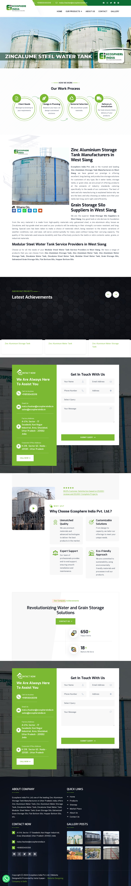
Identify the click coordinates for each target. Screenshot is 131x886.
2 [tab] (122, 49)
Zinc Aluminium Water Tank (62, 349)
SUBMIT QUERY (87, 437)
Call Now (25, 458)
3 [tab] (122, 53)
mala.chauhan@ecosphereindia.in (73, 3)
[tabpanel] (65, 42)
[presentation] (78, 429)
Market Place (76, 809)
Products (74, 801)
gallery (115, 11)
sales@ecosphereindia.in (34, 409)
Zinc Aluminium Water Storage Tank (105, 352)
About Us (90, 11)
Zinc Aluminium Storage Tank (14, 349)
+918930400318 (44, 3)
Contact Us (65, 621)
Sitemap (73, 805)
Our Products (73, 11)
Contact (102, 11)
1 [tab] (122, 45)
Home (59, 11)
